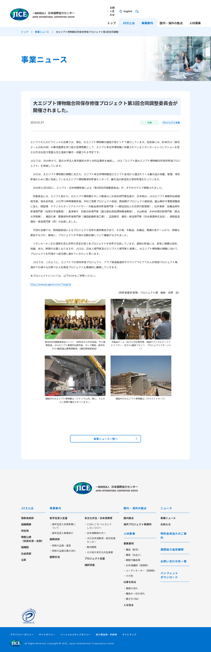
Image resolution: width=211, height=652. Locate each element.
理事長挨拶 (27, 518)
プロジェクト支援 (95, 558)
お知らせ (166, 524)
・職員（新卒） (132, 549)
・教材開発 (90, 547)
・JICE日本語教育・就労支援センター (100, 539)
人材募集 (195, 16)
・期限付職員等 (132, 560)
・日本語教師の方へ (95, 533)
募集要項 (129, 543)
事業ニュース (42, 31)
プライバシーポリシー (22, 634)
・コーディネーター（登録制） (140, 570)
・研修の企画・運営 (60, 545)
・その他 (128, 575)
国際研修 (55, 539)
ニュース (166, 508)
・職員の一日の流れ (134, 593)
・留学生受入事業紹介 (61, 533)
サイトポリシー (47, 634)
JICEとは (129, 16)
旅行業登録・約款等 (106, 634)
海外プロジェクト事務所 (137, 524)
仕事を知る (130, 582)
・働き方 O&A (131, 598)
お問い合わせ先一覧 (174, 561)
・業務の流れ (131, 588)
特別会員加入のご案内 (174, 535)
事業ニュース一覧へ (106, 439)
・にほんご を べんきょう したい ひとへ (98, 525)
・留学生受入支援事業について (63, 525)
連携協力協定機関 (172, 549)
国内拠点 (129, 518)
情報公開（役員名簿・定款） (32, 539)
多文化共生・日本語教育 (98, 518)
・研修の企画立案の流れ (63, 550)
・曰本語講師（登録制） (137, 565)
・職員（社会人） (133, 554)
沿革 (23, 560)
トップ (111, 16)
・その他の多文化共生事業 (99, 552)
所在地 (25, 530)
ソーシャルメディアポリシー (75, 634)
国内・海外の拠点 (171, 16)
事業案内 (147, 16)
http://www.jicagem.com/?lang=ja (50, 284)
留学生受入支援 (58, 518)
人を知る (129, 605)
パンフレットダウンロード (169, 575)
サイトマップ (129, 634)
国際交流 (55, 557)
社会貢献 (26, 553)
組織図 (25, 547)
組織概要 (26, 524)
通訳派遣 (90, 565)
